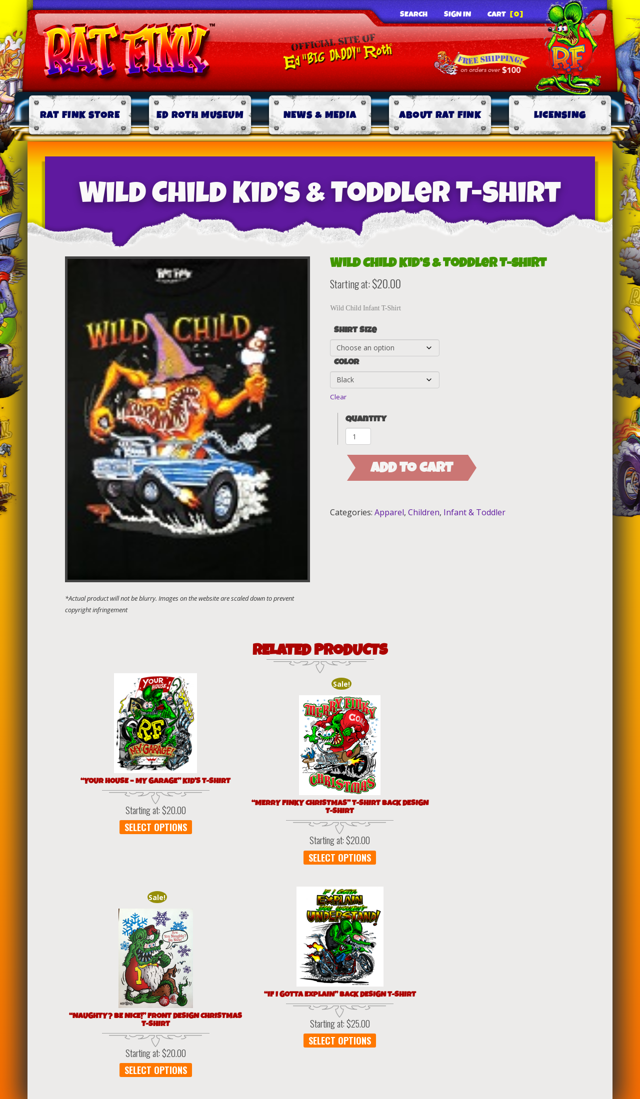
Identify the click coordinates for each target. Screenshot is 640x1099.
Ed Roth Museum (200, 115)
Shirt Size (355, 330)
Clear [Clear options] (338, 396)
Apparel (389, 512)
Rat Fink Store (80, 115)
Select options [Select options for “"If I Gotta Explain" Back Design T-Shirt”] (418, 835)
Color (346, 362)
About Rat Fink (440, 115)
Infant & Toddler (475, 512)
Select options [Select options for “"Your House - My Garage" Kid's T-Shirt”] (112, 835)
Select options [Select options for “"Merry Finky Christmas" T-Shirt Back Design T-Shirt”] (214, 865)
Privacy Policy (146, 927)
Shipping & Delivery (384, 927)
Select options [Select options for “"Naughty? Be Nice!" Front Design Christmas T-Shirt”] (316, 865)
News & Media (320, 115)
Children (424, 512)
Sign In (457, 14)
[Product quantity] (358, 436)
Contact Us (505, 927)
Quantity (366, 419)
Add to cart (411, 468)
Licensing (560, 115)
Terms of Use (258, 927)
